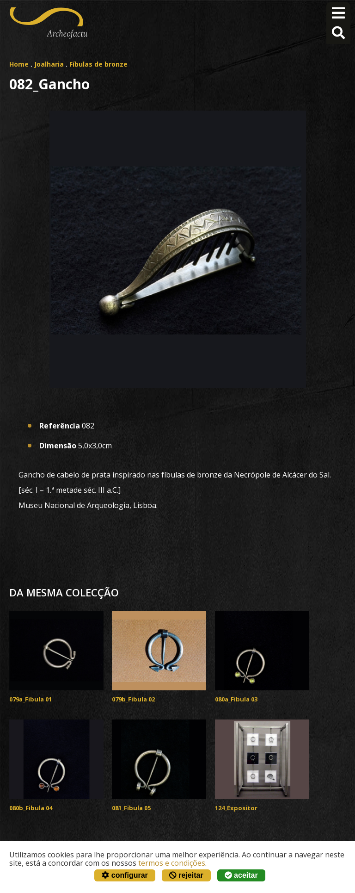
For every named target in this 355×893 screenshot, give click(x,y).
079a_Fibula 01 (30, 699)
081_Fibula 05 (131, 808)
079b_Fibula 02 (133, 699)
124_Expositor (236, 808)
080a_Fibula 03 (236, 699)
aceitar (241, 875)
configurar (125, 875)
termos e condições (171, 863)
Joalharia (49, 64)
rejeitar (186, 875)
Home (19, 64)
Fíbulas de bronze (98, 64)
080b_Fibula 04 (30, 808)
